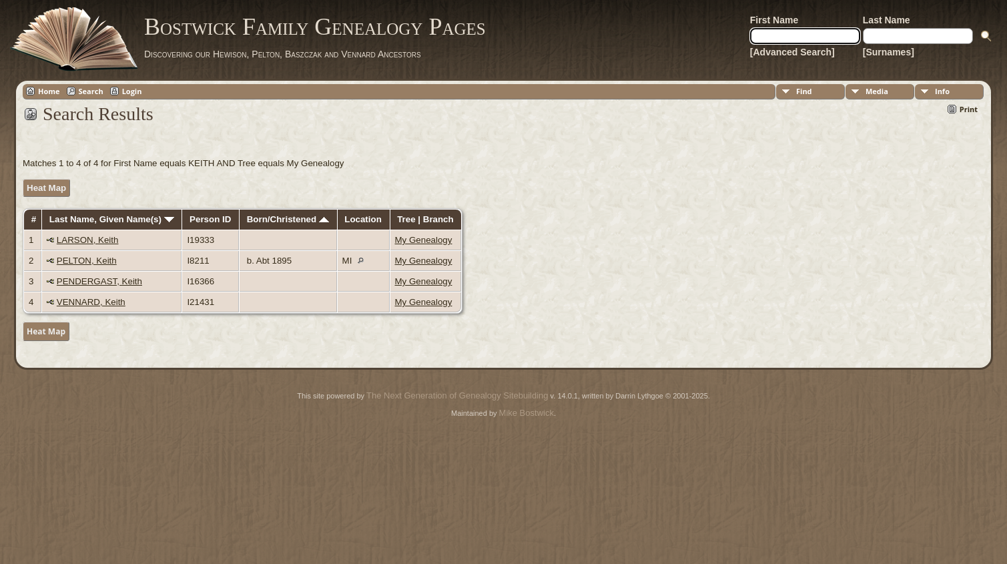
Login (132, 91)
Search (91, 91)
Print (969, 109)
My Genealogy (423, 240)
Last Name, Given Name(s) (111, 219)
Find (804, 91)
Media (877, 91)
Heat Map (46, 188)
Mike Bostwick (526, 413)
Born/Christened (288, 219)
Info (942, 91)
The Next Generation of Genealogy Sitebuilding (457, 395)
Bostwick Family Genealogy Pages (315, 26)
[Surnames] (888, 52)
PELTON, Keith (87, 261)
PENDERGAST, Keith (99, 281)
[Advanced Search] (792, 52)
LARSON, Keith (88, 240)
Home (49, 91)
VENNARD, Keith (91, 302)
